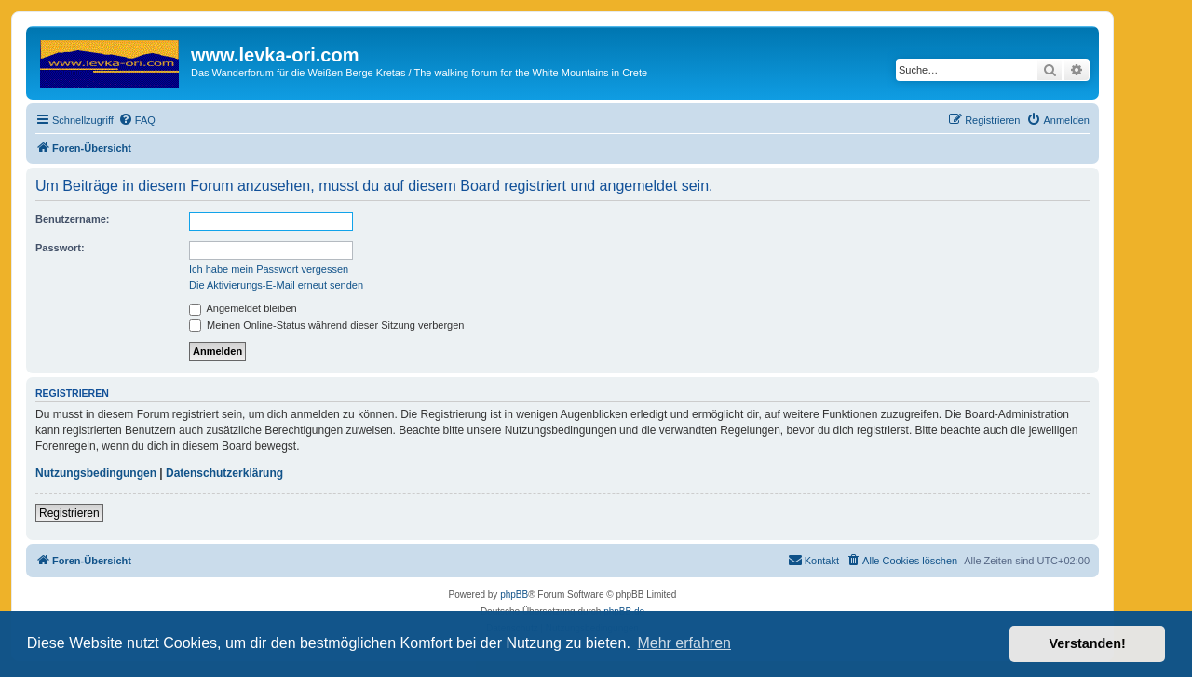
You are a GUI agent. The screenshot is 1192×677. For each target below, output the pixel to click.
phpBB (514, 594)
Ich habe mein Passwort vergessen (268, 269)
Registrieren (69, 513)
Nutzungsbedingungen (95, 473)
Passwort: (60, 247)
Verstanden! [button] (1088, 643)
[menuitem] (137, 120)
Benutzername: (72, 218)
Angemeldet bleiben (243, 308)
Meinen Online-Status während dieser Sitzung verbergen (326, 325)
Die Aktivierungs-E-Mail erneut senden (276, 285)
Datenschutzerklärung (224, 473)
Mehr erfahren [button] (684, 643)
